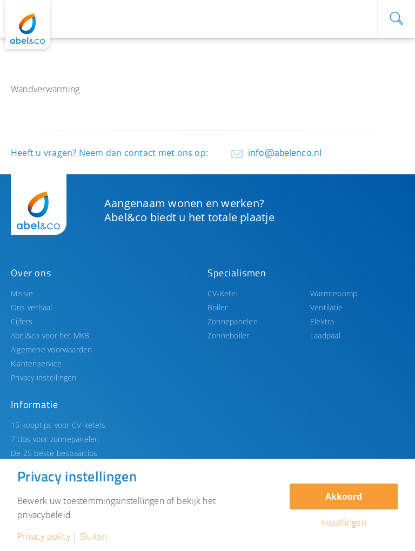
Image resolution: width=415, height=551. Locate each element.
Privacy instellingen (44, 377)
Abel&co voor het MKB (50, 335)
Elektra (322, 321)
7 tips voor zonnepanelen (55, 439)
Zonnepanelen (233, 321)
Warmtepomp (333, 293)
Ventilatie (326, 307)
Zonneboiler (229, 335)
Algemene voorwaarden (51, 349)
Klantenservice (36, 363)
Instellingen (343, 522)
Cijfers (22, 321)
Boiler (217, 307)
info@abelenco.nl (285, 152)
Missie (22, 293)
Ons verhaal (31, 307)
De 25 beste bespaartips (54, 453)
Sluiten (94, 536)
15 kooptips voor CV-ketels (58, 425)
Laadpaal (325, 335)
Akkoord (343, 496)
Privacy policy (43, 536)
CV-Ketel (223, 293)
